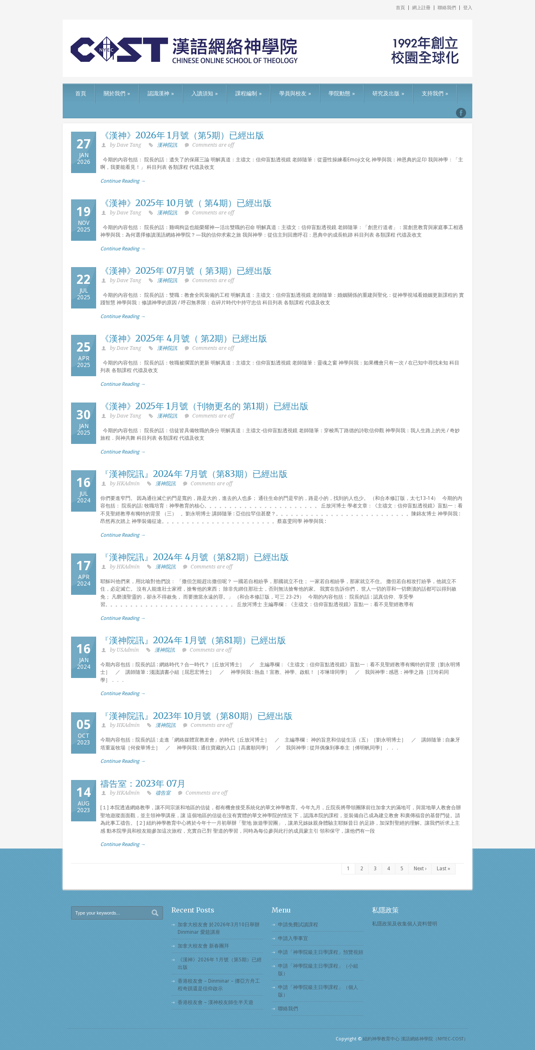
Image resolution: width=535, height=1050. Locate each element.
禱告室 (163, 793)
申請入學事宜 (293, 938)
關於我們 (117, 93)
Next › (420, 869)
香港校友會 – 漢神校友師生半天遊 (215, 1002)
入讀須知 (204, 93)
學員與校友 (295, 93)
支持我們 (435, 93)
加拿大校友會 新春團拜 (203, 946)
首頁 (400, 7)
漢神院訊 (167, 145)
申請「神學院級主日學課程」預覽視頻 (320, 952)
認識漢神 (161, 93)
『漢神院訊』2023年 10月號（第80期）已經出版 (196, 715)
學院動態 (342, 93)
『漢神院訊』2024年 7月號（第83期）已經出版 (194, 473)
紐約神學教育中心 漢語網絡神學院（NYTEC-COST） (415, 1039)
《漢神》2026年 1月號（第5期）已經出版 (182, 135)
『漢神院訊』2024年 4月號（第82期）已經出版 (194, 557)
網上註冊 (421, 7)
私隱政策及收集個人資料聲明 (404, 924)
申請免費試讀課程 (298, 925)
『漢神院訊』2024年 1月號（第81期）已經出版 (193, 640)
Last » (443, 869)
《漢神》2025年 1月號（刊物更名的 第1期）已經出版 (204, 406)
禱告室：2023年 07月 (143, 783)
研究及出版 (388, 93)
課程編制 (248, 93)
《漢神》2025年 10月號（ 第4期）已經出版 (186, 203)
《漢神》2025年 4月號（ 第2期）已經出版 (183, 338)
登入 (467, 7)
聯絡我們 (447, 7)
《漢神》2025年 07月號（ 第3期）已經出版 (186, 270)
